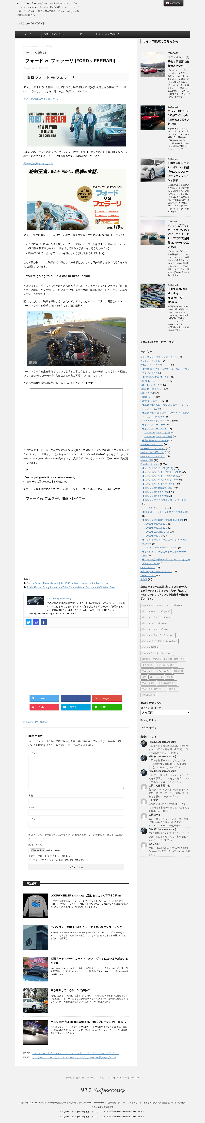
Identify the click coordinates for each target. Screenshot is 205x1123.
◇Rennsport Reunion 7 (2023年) (161, 547)
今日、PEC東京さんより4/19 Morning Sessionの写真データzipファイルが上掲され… (169, 851)
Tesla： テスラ (148, 575)
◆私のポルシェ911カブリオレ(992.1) (161, 472)
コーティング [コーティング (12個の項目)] (156, 677)
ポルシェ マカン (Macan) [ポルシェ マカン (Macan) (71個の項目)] (154, 623)
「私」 (81, 34)
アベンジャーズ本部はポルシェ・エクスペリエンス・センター (88, 927)
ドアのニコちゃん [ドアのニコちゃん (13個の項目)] (167, 683)
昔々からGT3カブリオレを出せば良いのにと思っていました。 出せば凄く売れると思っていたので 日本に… (169, 793)
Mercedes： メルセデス (153, 456)
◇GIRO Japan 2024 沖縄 (157, 432)
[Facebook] (44, 622)
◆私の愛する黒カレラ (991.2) (157, 468)
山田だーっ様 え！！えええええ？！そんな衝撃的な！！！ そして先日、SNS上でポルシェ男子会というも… (169, 778)
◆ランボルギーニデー (153, 424)
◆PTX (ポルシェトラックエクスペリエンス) (165, 512)
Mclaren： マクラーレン (153, 448)
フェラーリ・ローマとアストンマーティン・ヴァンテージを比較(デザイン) (74, 1057)
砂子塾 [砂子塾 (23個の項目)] (169, 677)
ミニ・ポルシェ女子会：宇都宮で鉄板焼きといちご (178, 61)
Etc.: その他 (147, 393)
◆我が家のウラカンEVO (155, 440)
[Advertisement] (76, 663)
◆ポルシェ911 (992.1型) (155, 492)
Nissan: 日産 (147, 460)
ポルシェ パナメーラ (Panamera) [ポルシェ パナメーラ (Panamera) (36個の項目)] (158, 635)
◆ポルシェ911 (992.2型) (155, 496)
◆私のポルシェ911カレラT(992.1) (160, 476)
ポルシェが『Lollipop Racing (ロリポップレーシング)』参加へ (88, 1021)
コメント (33, 753)
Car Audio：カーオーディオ (155, 381)
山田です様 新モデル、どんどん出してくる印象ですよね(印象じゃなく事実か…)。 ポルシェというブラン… (169, 764)
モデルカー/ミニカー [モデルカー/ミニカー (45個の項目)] (166, 665)
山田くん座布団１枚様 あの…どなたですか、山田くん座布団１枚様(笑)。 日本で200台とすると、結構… (169, 749)
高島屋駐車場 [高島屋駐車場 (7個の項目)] (148, 695)
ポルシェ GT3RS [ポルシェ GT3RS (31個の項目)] (150, 647)
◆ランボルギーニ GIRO (154, 428)
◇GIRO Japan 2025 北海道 (158, 436)
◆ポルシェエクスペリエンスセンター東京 (164, 500)
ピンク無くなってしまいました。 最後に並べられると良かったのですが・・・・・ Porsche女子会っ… (169, 822)
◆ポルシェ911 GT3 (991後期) (157, 488)
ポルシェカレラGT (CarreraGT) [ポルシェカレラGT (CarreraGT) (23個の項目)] (157, 653)
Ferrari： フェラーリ (151, 400)
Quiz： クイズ (148, 567)
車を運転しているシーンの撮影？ (70, 990)
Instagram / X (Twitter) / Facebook (107, 35)
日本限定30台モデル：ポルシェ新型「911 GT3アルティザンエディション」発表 (178, 172)
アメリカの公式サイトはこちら (40, 98)
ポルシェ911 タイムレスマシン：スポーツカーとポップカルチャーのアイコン (75, 1053)
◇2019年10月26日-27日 (156, 531)
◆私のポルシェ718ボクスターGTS (160, 480)
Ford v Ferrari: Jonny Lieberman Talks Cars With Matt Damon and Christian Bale (71, 587)
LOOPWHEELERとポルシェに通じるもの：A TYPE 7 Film (86, 895)
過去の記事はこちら (152, 708)
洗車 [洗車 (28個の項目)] (144, 677)
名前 (31, 795)
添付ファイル (35, 844)
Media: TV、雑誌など (37, 722)
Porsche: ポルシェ (150, 464)
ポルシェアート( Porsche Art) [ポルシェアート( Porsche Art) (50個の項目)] (156, 671)
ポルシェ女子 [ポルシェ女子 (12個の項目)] (148, 683)
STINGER (139, 1112)
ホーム (28, 34)
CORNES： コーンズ (152, 385)
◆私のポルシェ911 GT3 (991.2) (158, 484)
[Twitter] (29, 622)
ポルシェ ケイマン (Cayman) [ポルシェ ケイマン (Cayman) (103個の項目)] (156, 611)
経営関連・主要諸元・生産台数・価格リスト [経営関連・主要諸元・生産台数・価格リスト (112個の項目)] (163, 659)
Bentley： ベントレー (152, 361)
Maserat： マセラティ (152, 444)
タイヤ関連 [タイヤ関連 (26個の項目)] (147, 665)
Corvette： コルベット (152, 389)
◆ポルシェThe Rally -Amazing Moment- (163, 520)
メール (32, 807)
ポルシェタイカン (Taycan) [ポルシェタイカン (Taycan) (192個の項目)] (169, 605)
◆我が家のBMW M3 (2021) (156, 377)
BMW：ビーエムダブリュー (155, 365)
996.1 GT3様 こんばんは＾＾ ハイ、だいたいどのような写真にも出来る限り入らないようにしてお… (169, 836)
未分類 (144, 579)
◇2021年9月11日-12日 (156, 527)
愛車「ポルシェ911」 (54, 34)
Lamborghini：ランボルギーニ (156, 420)
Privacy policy (149, 727)
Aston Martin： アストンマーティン (159, 357)
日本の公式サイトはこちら (38, 163)
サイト (31, 819)
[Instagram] (36, 622)
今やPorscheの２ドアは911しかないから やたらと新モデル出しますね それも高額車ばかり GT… (169, 807)
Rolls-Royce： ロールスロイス (156, 571)
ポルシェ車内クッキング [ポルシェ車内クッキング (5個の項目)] (154, 689)
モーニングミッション (155, 508)
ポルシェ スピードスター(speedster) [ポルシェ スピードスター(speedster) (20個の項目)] (159, 641)
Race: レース (149, 396)
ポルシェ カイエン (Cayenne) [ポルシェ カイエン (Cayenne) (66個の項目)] (156, 629)
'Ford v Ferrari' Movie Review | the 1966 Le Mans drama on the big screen (67, 583)
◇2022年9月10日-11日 (156, 523)
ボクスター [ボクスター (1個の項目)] (147, 605)
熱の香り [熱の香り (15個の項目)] (173, 689)
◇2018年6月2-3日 (153, 535)
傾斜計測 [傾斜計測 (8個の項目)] (178, 671)
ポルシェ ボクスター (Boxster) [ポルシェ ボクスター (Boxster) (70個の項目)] (156, 617)
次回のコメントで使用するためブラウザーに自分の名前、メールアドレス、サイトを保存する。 (75, 837)
